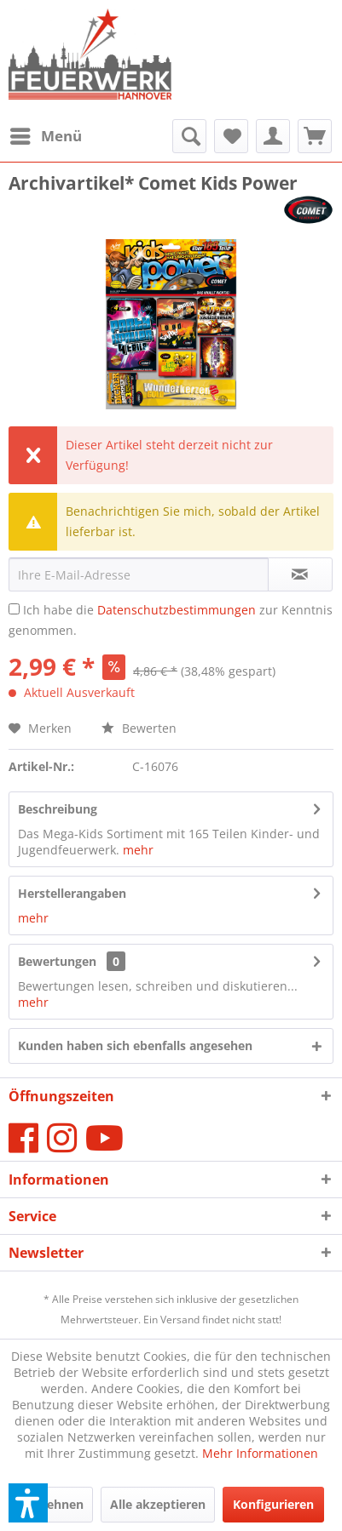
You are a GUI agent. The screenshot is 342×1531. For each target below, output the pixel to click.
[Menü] (45, 136)
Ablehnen (55, 1504)
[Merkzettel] (231, 136)
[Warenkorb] (315, 136)
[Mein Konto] (273, 136)
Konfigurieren (273, 1504)
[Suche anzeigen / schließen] (189, 136)
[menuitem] (45, 136)
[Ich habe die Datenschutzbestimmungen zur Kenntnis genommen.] (14, 608)
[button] (28, 1502)
